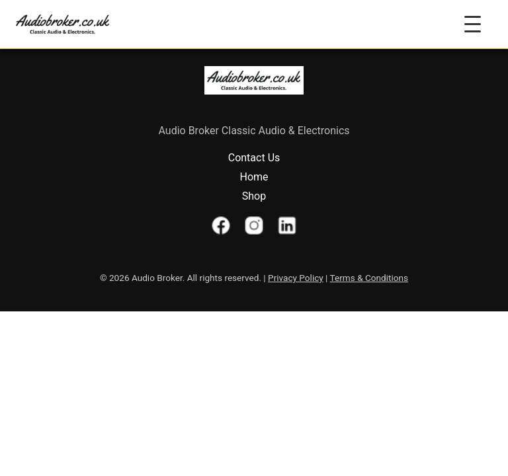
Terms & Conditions (369, 277)
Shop (254, 196)
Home (253, 177)
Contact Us (254, 157)
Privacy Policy (295, 277)
